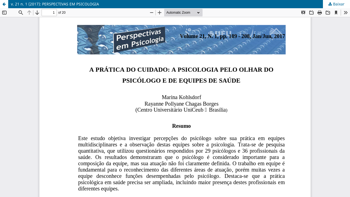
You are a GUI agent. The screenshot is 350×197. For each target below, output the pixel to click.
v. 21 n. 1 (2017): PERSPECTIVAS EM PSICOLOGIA (55, 4)
